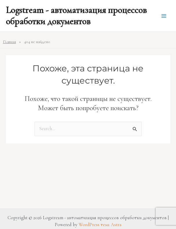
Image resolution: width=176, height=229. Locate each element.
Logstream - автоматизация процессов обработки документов (76, 16)
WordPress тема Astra (100, 225)
